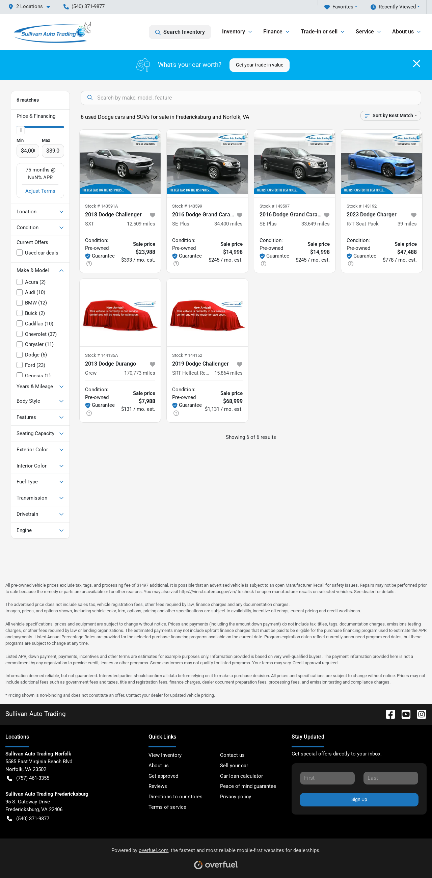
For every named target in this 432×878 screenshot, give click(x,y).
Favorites (338, 7)
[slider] (21, 130)
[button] (31, 6)
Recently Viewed (393, 7)
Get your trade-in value (259, 65)
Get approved (163, 776)
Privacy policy (235, 797)
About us (158, 766)
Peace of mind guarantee (248, 786)
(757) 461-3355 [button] (28, 778)
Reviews (157, 786)
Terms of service (167, 807)
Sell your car (234, 766)
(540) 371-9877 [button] (84, 6)
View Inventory (165, 755)
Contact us (232, 755)
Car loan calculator (241, 776)
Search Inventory (180, 32)
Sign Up (359, 799)
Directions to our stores (175, 797)
